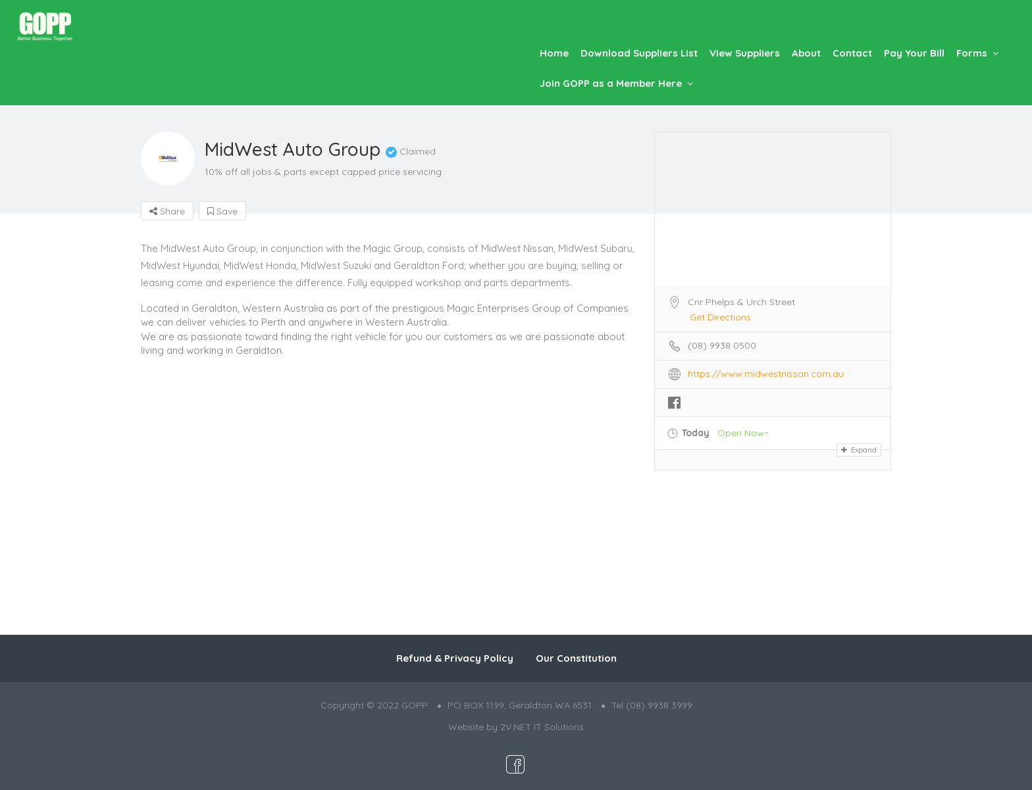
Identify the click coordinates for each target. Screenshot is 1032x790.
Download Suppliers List (639, 53)
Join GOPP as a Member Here (611, 83)
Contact (852, 53)
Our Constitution (576, 658)
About (806, 53)
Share (167, 211)
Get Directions (720, 317)
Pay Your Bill (914, 53)
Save (222, 211)
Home (554, 53)
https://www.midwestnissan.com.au (766, 374)
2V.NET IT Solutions (542, 727)
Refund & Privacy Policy (454, 658)
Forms (971, 53)
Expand (859, 450)
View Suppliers (745, 53)
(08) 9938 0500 (722, 345)
